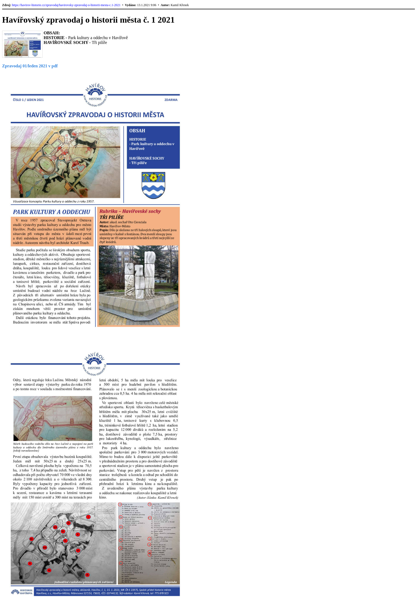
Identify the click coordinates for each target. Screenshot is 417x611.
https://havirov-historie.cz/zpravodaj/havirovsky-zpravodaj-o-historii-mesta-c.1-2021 (66, 5)
